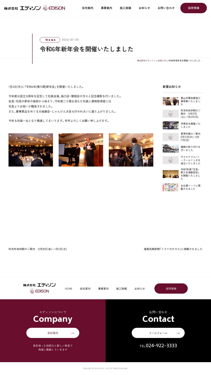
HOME (68, 288)
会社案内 (87, 8)
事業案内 (106, 8)
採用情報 (193, 8)
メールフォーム (158, 333)
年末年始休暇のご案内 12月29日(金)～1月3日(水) (38, 249)
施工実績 (125, 8)
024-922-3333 (161, 346)
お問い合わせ (166, 8)
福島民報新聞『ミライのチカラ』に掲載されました (173, 249)
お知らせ (144, 8)
